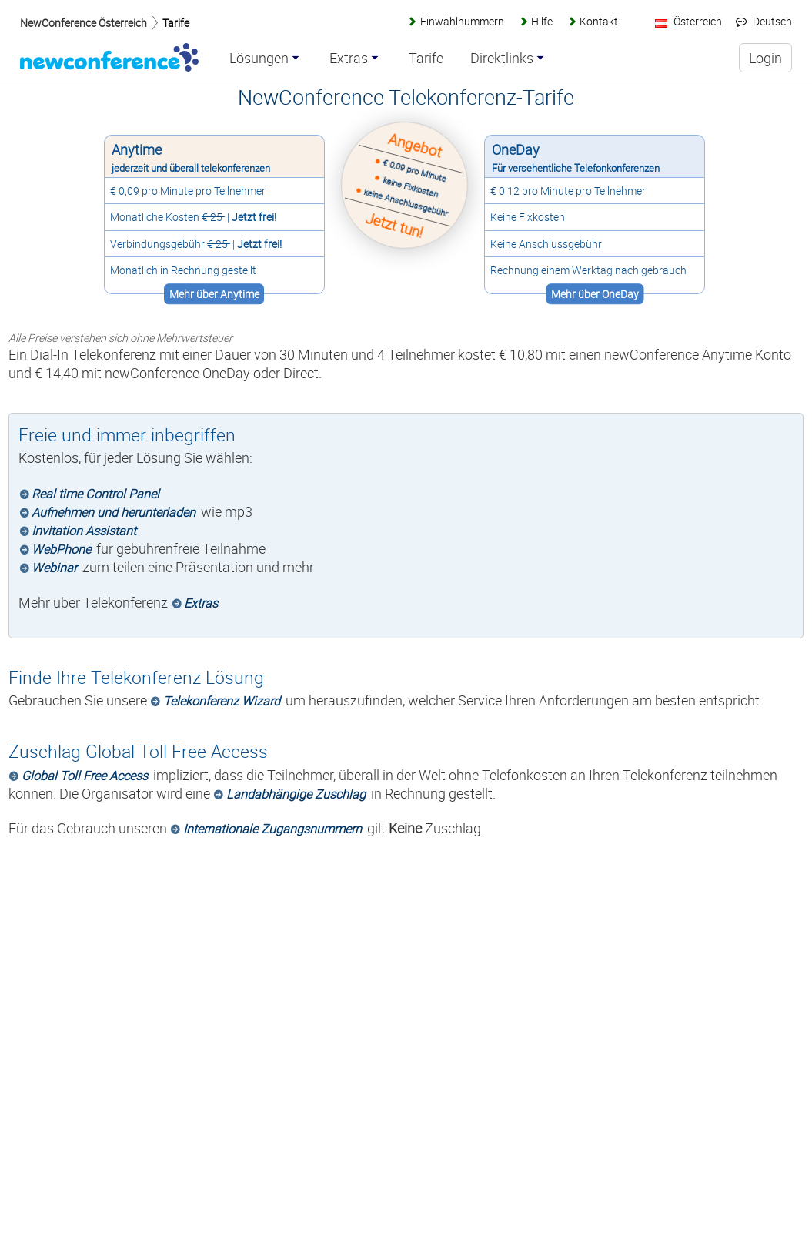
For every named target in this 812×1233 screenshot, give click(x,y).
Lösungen (259, 58)
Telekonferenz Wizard (221, 700)
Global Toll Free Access (85, 775)
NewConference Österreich (83, 22)
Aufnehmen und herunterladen (113, 512)
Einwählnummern (462, 21)
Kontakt (599, 21)
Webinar (54, 567)
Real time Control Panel (95, 493)
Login (765, 58)
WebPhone (61, 549)
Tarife (175, 22)
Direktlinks (501, 58)
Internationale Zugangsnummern (272, 828)
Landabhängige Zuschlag (296, 794)
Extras (201, 603)
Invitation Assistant (84, 530)
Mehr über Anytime (213, 293)
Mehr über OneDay (596, 293)
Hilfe (542, 21)
